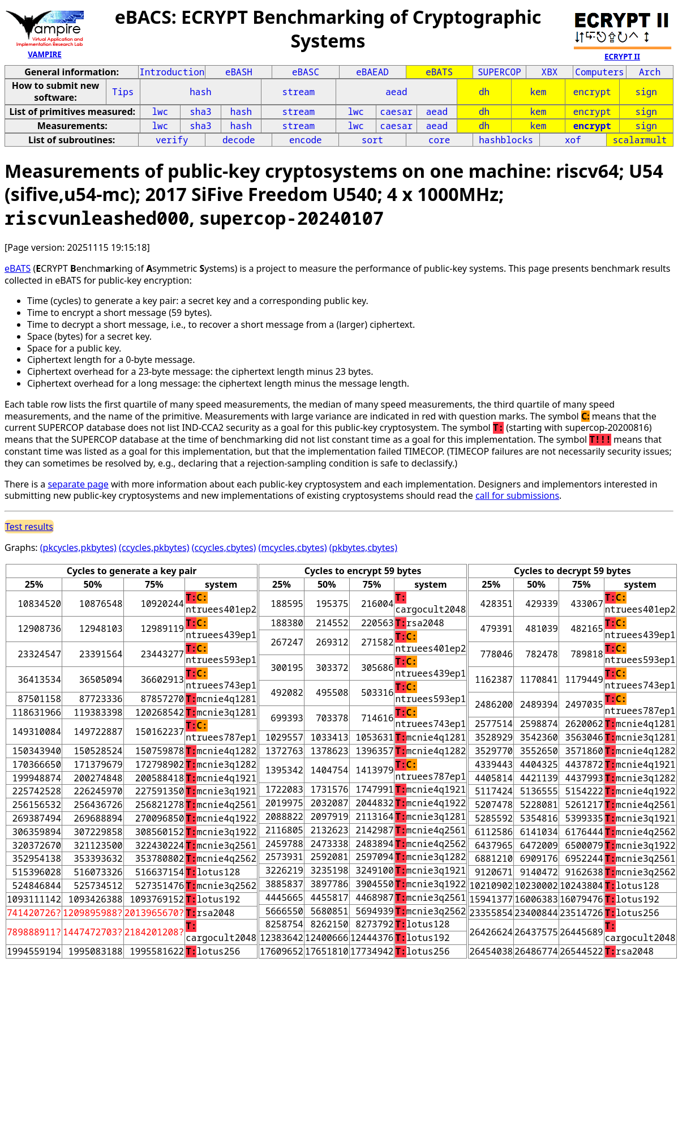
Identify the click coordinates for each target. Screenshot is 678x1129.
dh (484, 91)
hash (200, 91)
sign (646, 91)
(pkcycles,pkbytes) (78, 547)
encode (305, 140)
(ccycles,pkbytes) (154, 547)
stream (298, 91)
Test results (29, 526)
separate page (78, 484)
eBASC (305, 72)
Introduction (171, 72)
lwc (160, 111)
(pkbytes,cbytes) (363, 547)
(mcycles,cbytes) (293, 547)
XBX (550, 72)
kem (538, 91)
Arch (649, 72)
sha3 (200, 111)
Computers (599, 72)
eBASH (238, 72)
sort (372, 140)
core (439, 140)
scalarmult (639, 140)
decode (238, 140)
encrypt (592, 91)
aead (396, 91)
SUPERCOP (499, 72)
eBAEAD (372, 72)
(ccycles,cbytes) (224, 547)
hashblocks (506, 140)
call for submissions (517, 495)
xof (573, 140)
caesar (396, 111)
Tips (123, 91)
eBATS (439, 72)
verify (172, 140)
